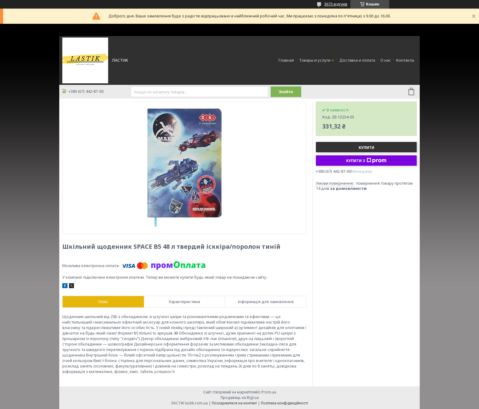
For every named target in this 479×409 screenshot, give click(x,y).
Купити (366, 147)
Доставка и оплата (357, 60)
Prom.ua (268, 392)
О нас (385, 60)
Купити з (366, 160)
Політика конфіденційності (284, 403)
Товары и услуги (315, 60)
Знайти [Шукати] (286, 91)
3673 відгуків (335, 4)
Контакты (405, 60)
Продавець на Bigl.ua (240, 397)
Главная (286, 60)
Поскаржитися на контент (234, 403)
